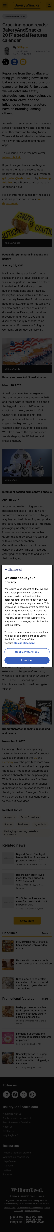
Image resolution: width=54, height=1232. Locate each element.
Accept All (27, 660)
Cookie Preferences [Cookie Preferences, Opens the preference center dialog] (27, 651)
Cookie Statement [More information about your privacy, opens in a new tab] (24, 643)
